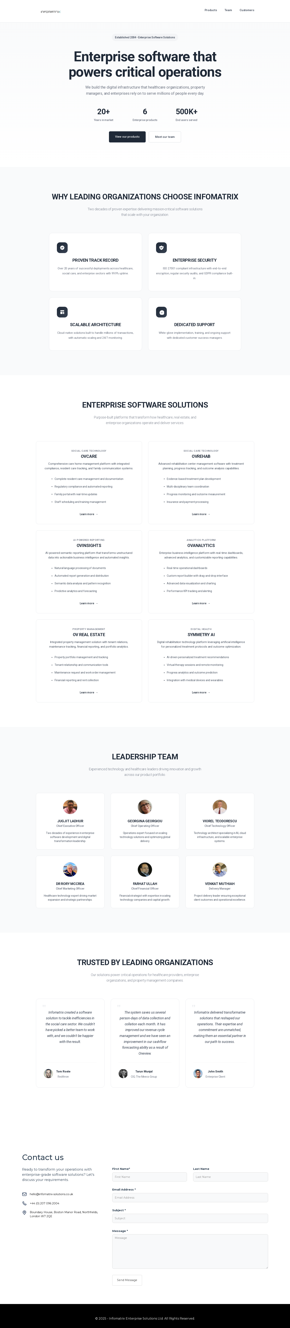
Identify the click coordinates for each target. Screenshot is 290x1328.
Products (211, 10)
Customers (247, 10)
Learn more (87, 516)
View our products (127, 136)
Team (228, 10)
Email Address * (124, 1189)
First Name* (121, 1169)
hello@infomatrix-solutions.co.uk (51, 1194)
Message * (120, 1231)
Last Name (201, 1169)
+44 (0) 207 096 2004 (44, 1203)
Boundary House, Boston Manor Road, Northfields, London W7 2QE (64, 1214)
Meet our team (165, 137)
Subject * (119, 1210)
